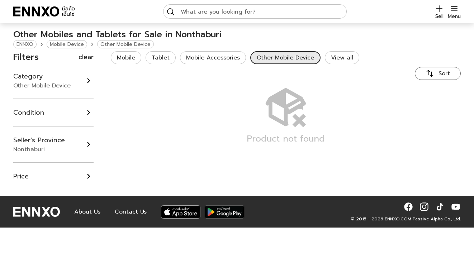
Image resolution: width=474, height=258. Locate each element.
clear (86, 57)
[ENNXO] (36, 11)
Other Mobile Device (125, 44)
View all (342, 57)
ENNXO (24, 44)
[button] (408, 207)
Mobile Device (67, 44)
